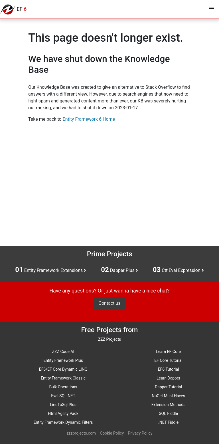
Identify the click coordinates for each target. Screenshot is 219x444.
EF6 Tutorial (168, 369)
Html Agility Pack (63, 413)
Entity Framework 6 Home (89, 119)
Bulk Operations (63, 387)
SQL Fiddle (168, 413)
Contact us (110, 303)
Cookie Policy (112, 433)
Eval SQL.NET (63, 395)
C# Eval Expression (178, 270)
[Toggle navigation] (211, 9)
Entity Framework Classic (63, 378)
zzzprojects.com (81, 433)
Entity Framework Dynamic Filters (63, 422)
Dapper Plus (119, 270)
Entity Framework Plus (63, 360)
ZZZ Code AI (63, 351)
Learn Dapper (168, 378)
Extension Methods (168, 404)
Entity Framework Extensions (50, 270)
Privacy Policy (140, 433)
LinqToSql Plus (63, 404)
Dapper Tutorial (168, 387)
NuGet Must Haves (168, 395)
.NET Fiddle (168, 422)
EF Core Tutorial (168, 360)
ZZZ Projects (109, 339)
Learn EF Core (168, 351)
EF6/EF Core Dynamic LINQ (63, 369)
